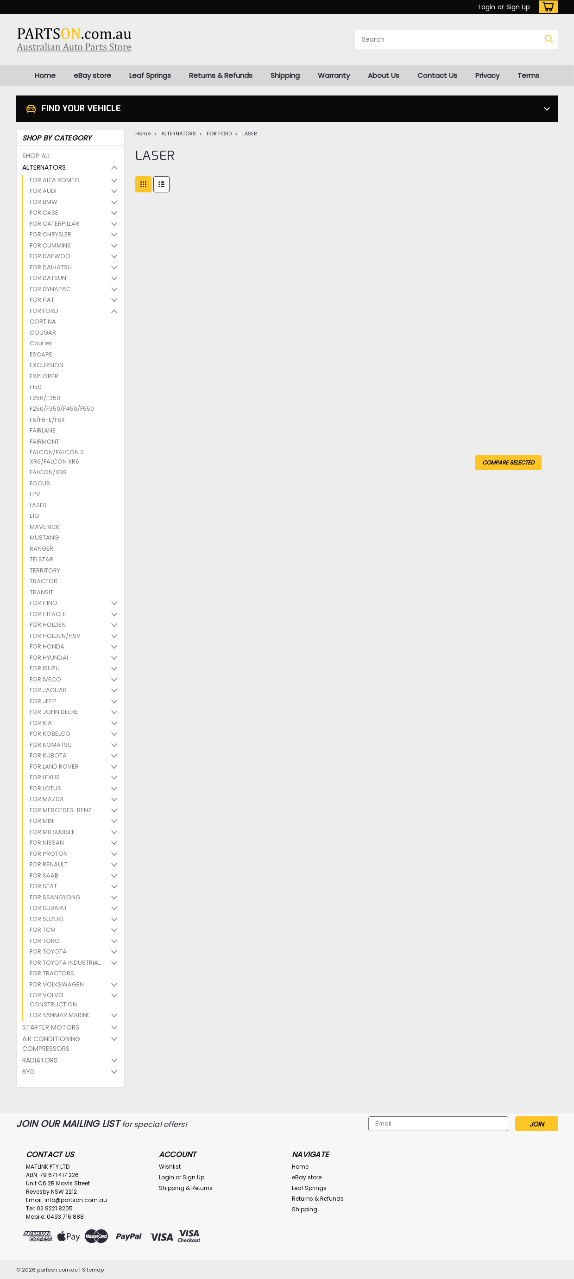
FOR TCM (43, 929)
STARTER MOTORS (50, 1027)
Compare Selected (508, 462)
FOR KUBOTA (48, 755)
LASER (38, 505)
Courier (41, 343)
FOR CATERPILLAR (54, 223)
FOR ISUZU (45, 668)
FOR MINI (42, 820)
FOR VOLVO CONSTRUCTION (53, 1000)
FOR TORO (45, 940)
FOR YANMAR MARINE (60, 1015)
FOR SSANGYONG (55, 897)
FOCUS (40, 483)
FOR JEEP (43, 701)
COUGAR (43, 332)
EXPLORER (44, 376)
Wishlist (170, 1167)
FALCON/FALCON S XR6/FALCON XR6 (57, 457)
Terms (528, 75)
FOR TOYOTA (48, 951)
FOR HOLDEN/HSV (55, 635)
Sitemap (93, 1269)
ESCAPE (41, 354)
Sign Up (518, 7)
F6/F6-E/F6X (47, 419)
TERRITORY (45, 570)
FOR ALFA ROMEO (55, 180)
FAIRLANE (43, 430)
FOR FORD (44, 310)
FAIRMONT (44, 441)
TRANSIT (41, 592)
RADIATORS (39, 1060)
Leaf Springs (150, 75)
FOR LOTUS (45, 788)
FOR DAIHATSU (51, 267)
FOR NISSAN (47, 842)
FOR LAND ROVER (54, 766)
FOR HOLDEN (48, 624)
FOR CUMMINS (50, 245)
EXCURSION (46, 365)
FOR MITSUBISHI (52, 831)
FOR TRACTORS (52, 973)
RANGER (41, 548)
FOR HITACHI (48, 614)
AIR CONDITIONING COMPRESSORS (51, 1043)
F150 (36, 386)
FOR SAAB (44, 875)
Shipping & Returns (186, 1188)
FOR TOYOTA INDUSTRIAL (65, 962)
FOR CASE (44, 212)
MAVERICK (45, 526)
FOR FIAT (42, 299)
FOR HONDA (47, 646)
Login (487, 7)
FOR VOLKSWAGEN (57, 984)
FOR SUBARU (48, 908)
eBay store (92, 75)
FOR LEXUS (45, 777)
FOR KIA (41, 723)
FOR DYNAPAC (50, 289)
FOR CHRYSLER (50, 234)
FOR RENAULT (49, 864)
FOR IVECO (45, 679)
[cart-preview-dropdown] (546, 6)
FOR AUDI (43, 190)
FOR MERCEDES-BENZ (61, 810)
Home (45, 75)
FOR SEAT (43, 886)
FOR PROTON (49, 853)
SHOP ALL (36, 155)
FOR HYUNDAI (49, 657)
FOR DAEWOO (50, 256)
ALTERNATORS (44, 167)
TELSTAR (41, 559)
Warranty (334, 75)
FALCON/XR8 (48, 472)
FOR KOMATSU (51, 744)
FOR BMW (43, 201)
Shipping (285, 75)
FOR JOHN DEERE (54, 711)
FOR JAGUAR (48, 690)
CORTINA (43, 321)
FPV (35, 494)
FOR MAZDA (47, 799)
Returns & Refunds (220, 75)
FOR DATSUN (48, 278)
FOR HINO (43, 602)
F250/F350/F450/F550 (62, 408)
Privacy (487, 75)
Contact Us (437, 75)
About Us (383, 75)
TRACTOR (43, 581)
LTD (34, 515)
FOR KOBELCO (50, 733)
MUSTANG (44, 537)
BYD (28, 1071)
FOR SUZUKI (46, 919)
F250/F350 (45, 398)
